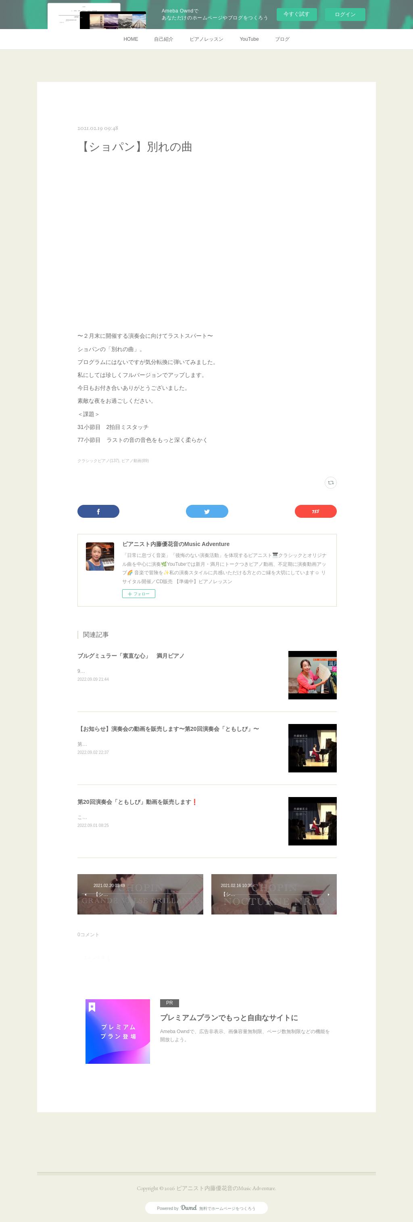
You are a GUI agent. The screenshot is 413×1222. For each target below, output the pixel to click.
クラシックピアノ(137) (98, 460)
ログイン (345, 14)
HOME (130, 39)
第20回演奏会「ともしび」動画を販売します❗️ (137, 802)
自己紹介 (163, 39)
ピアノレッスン (206, 39)
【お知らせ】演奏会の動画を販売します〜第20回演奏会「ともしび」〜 (168, 729)
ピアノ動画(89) (135, 460)
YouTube (249, 39)
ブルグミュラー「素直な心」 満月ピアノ (131, 656)
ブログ (282, 39)
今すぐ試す (297, 14)
